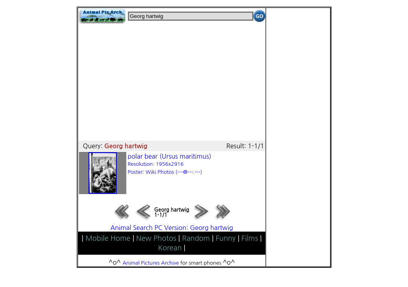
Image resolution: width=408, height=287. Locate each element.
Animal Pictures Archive (151, 262)
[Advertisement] (171, 80)
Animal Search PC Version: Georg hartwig (171, 227)
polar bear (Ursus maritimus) (169, 164)
